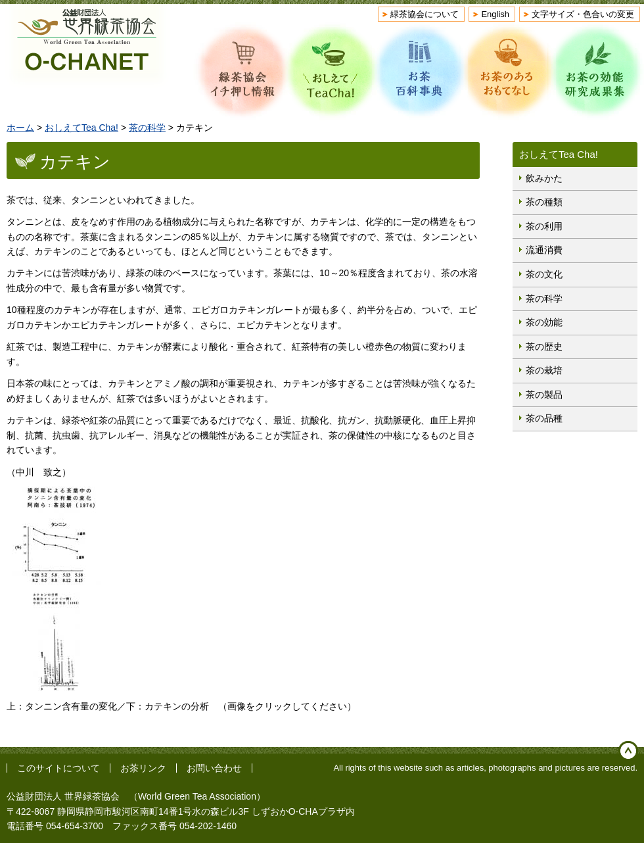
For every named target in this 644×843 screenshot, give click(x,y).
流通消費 (544, 250)
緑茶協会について (424, 14)
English (495, 14)
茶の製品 (544, 394)
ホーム (20, 127)
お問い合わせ (214, 768)
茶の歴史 (544, 346)
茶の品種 (544, 418)
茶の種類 (544, 202)
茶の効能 (544, 322)
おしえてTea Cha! (81, 127)
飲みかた (544, 178)
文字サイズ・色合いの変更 (583, 14)
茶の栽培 (544, 370)
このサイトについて (58, 768)
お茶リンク (143, 768)
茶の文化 (544, 274)
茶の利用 (544, 226)
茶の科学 (147, 127)
